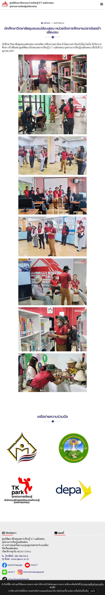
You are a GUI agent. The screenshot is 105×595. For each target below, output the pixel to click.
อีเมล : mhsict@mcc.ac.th (15, 558)
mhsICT (31, 565)
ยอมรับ (92, 591)
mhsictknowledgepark (31, 572)
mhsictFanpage (12, 565)
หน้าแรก (45, 23)
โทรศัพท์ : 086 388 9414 (15, 555)
